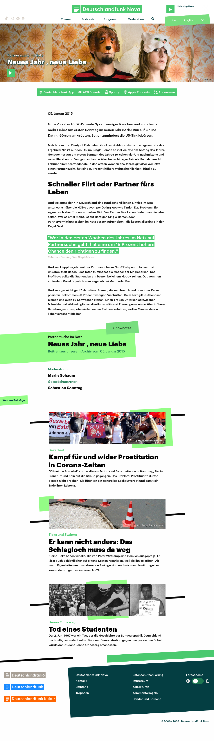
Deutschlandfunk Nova (92, 674)
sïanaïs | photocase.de (200, 79)
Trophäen (82, 692)
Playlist (188, 20)
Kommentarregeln (145, 692)
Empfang (82, 686)
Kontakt (81, 680)
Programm (111, 19)
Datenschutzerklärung (147, 674)
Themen (66, 19)
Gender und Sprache (146, 699)
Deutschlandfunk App (56, 92)
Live (173, 20)
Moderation (136, 19)
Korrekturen (140, 686)
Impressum (140, 680)
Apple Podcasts (137, 92)
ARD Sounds (89, 92)
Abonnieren (164, 92)
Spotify (112, 92)
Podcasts (88, 19)
